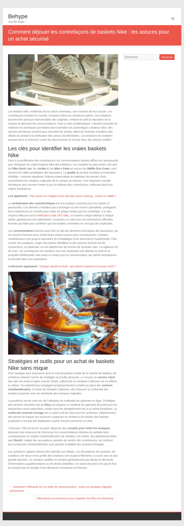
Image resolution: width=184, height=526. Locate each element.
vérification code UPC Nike (53, 215)
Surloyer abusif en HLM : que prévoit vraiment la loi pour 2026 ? (77, 266)
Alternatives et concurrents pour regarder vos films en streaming (77, 498)
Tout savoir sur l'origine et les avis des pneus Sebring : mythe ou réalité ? (72, 196)
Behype (18, 16)
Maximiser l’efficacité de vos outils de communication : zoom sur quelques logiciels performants (61, 488)
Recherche (167, 57)
